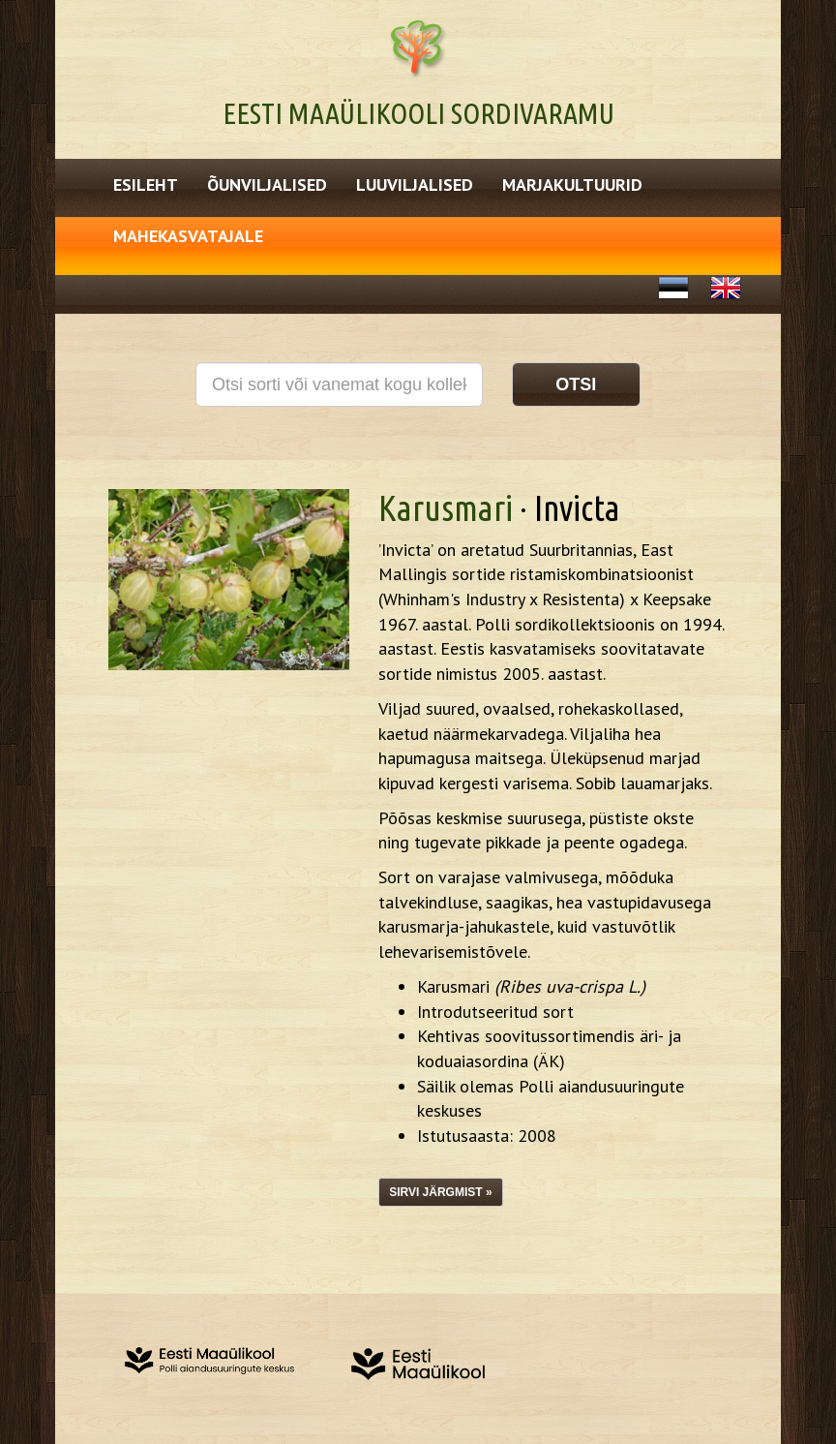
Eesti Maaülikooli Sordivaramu (418, 113)
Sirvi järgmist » (440, 1192)
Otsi (575, 384)
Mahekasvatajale (188, 236)
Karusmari (445, 508)
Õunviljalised (267, 184)
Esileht (145, 184)
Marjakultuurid (572, 184)
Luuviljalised (414, 184)
